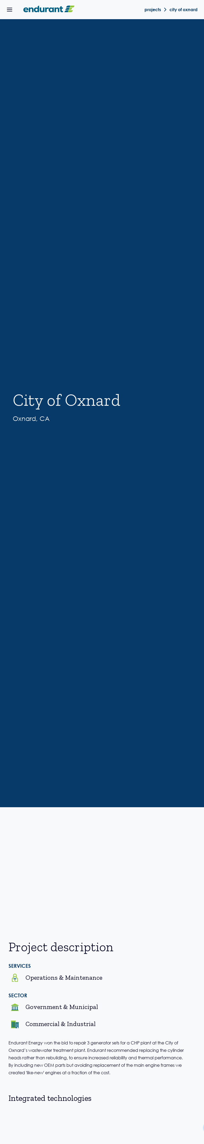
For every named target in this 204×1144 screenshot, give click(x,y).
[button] (9, 9)
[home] (47, 9)
